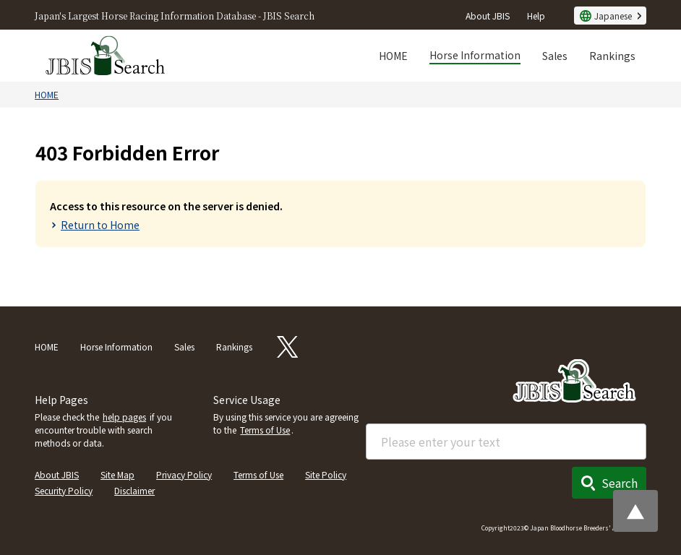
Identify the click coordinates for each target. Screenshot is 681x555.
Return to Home (100, 225)
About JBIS (488, 15)
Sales (555, 55)
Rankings (612, 55)
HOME (393, 55)
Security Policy (64, 490)
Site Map (117, 474)
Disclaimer (134, 490)
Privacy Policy (184, 474)
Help (536, 15)
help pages (124, 416)
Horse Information (475, 55)
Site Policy (325, 474)
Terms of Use (265, 429)
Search (619, 482)
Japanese (613, 15)
